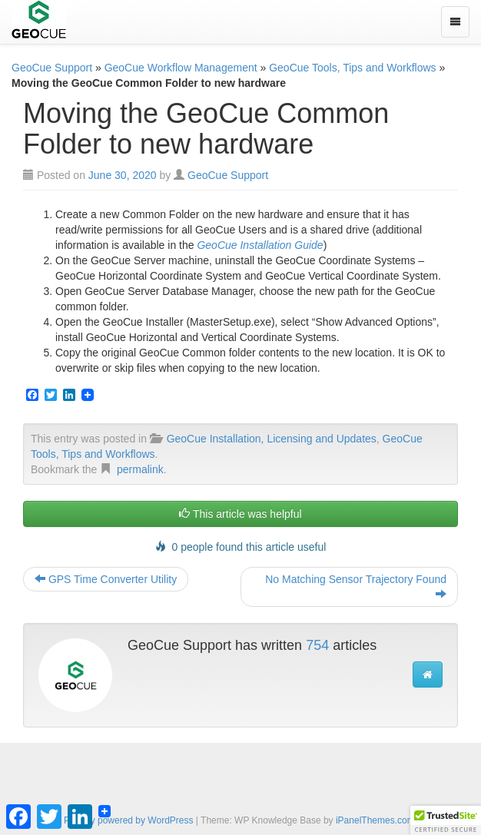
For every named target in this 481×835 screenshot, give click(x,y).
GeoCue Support (52, 67)
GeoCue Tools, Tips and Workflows (352, 67)
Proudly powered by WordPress (129, 820)
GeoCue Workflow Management (180, 67)
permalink (140, 469)
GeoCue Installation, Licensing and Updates (272, 438)
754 (317, 645)
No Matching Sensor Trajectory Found (355, 587)
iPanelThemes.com (375, 820)
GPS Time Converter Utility (106, 579)
